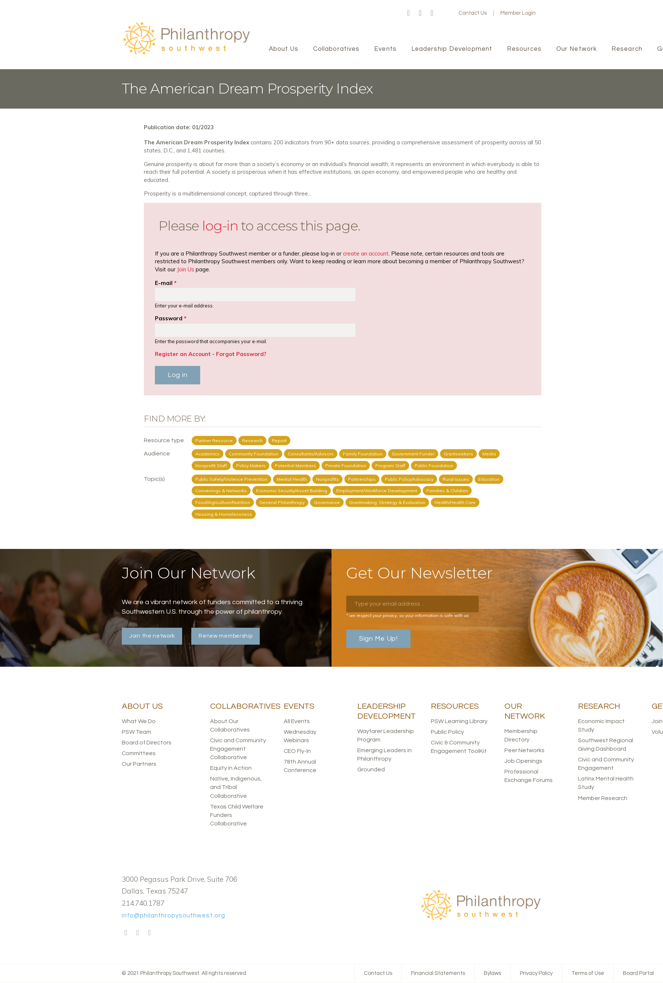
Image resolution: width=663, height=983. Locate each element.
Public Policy (447, 732)
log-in (220, 226)
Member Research (602, 798)
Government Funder (413, 454)
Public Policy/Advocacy (409, 479)
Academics (207, 454)
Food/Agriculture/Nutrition (222, 502)
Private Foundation (345, 465)
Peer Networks (524, 750)
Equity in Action (231, 768)
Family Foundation (363, 454)
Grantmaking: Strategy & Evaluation (387, 502)
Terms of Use (587, 973)
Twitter (420, 13)
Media (489, 454)
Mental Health (292, 479)
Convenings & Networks (221, 490)
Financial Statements (438, 973)
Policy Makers (251, 465)
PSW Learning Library (459, 721)
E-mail (166, 282)
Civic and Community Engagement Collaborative (238, 748)
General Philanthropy (282, 502)
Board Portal (638, 973)
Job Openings (523, 761)
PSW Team (136, 732)
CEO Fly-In (297, 751)
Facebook (408, 13)
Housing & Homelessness (223, 514)
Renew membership (225, 636)
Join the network (152, 636)
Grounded (371, 769)
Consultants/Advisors (311, 454)
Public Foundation (434, 465)
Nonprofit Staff (211, 465)
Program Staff (390, 465)
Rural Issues (456, 479)
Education (489, 479)
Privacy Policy (536, 973)
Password (171, 318)
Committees (139, 753)
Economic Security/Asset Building (291, 490)
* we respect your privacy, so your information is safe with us (407, 615)
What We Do (139, 721)
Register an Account (183, 353)
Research (252, 440)
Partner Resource (214, 440)
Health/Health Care (455, 502)
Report (279, 440)
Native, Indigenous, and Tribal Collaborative (236, 787)
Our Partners (139, 764)
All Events (297, 721)
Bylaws (492, 973)
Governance (327, 502)
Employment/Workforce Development (376, 490)
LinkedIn (432, 13)
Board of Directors (146, 743)
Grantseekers (458, 454)
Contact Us (472, 13)
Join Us (185, 269)
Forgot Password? (241, 353)
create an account (366, 253)
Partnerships (362, 479)
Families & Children (447, 490)
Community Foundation (254, 454)
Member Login (518, 13)
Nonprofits (327, 479)
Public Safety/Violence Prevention (231, 479)
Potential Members (295, 465)
